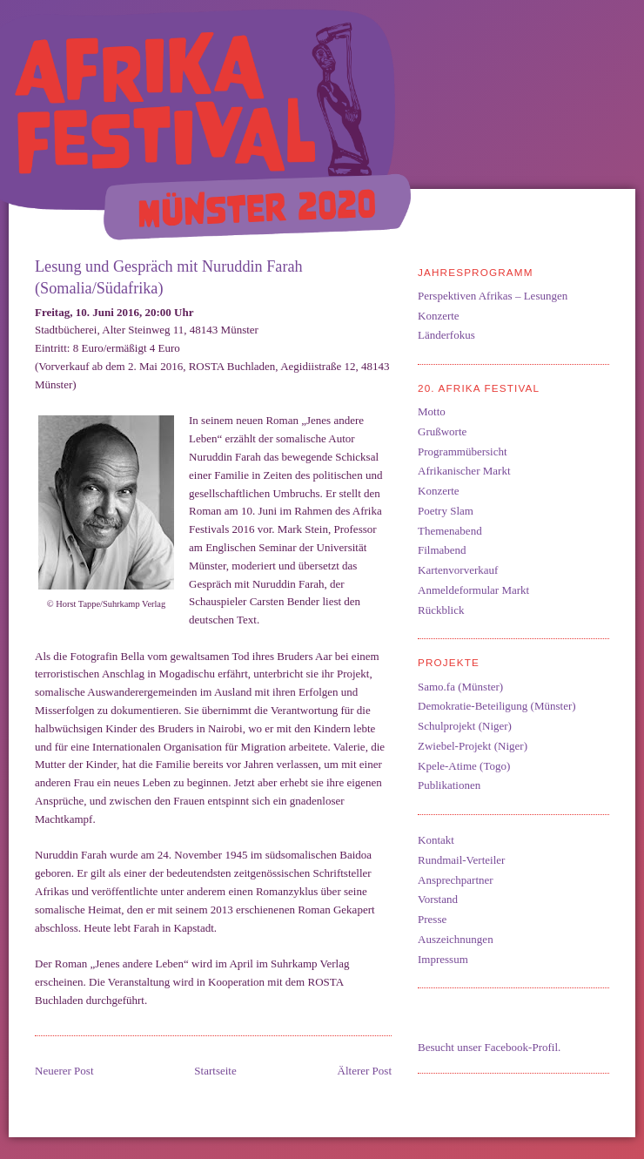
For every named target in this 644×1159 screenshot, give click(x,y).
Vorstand (438, 899)
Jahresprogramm (475, 272)
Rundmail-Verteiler (461, 859)
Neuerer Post (64, 1070)
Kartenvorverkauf (458, 569)
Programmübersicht (462, 451)
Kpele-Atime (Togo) (464, 765)
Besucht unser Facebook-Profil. (489, 1047)
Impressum (443, 959)
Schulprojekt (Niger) (465, 725)
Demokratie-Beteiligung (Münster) (497, 705)
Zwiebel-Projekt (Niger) (472, 745)
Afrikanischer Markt (464, 470)
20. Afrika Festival (479, 388)
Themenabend (450, 530)
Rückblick (441, 610)
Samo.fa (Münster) (460, 686)
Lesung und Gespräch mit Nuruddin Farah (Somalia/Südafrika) (169, 277)
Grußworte (442, 431)
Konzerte (439, 315)
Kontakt (436, 839)
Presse (432, 919)
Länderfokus (446, 334)
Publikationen (449, 785)
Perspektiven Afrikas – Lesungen (492, 295)
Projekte (449, 662)
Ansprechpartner (455, 879)
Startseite (215, 1070)
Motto (432, 411)
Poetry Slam (445, 510)
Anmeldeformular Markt (473, 589)
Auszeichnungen (455, 939)
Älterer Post (365, 1070)
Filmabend (442, 549)
